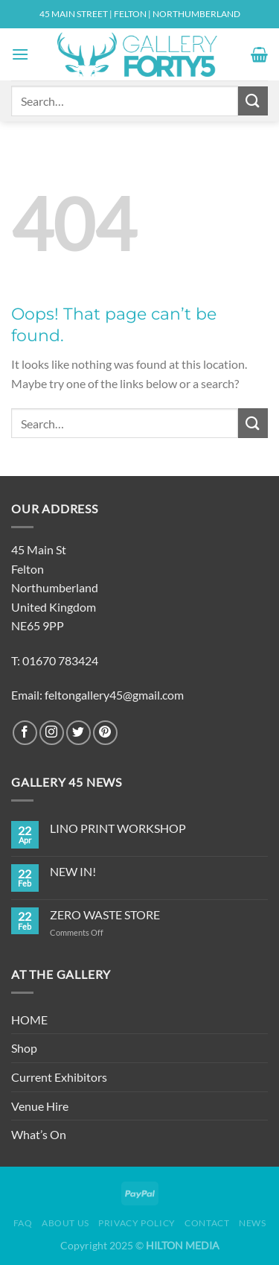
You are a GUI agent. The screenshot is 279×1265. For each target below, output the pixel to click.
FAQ (23, 1222)
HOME (29, 1019)
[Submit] (253, 100)
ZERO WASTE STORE (105, 914)
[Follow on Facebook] (25, 732)
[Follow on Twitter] (78, 732)
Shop (24, 1048)
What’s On (38, 1134)
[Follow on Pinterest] (105, 732)
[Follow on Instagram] (51, 732)
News (252, 1222)
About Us (65, 1222)
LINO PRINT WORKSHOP (118, 828)
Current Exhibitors (59, 1077)
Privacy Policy (137, 1222)
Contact (207, 1222)
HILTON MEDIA (182, 1245)
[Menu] (20, 54)
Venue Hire (39, 1106)
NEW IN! (73, 871)
